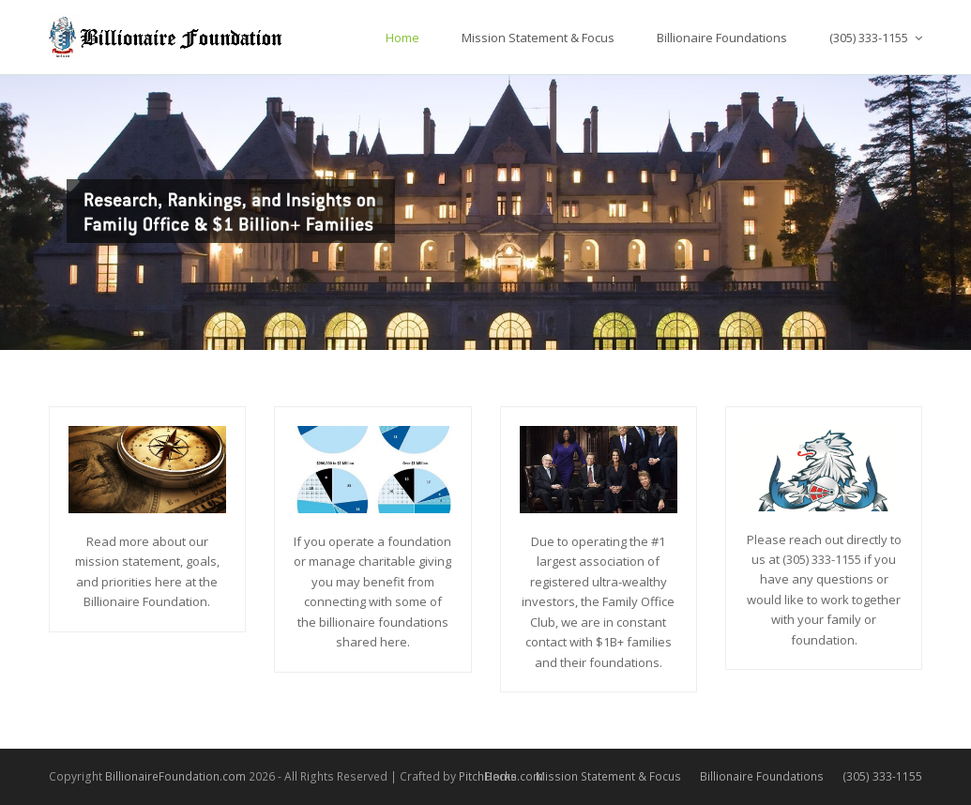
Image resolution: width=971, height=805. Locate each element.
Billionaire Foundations (762, 776)
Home (501, 776)
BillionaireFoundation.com (175, 776)
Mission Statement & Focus (608, 776)
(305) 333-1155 (882, 776)
